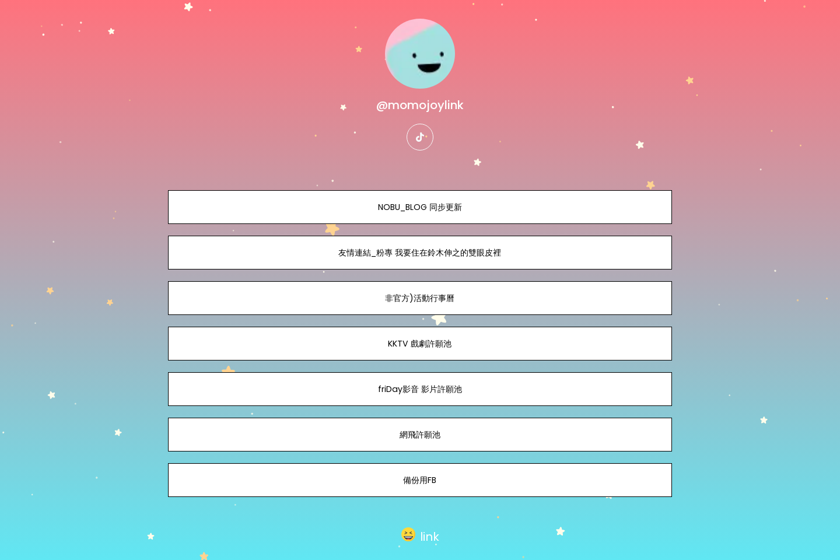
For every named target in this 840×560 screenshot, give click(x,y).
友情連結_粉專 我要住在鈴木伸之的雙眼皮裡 (419, 252)
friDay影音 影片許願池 (420, 389)
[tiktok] (420, 137)
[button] (420, 534)
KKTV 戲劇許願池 (420, 343)
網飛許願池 (420, 434)
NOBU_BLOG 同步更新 (420, 207)
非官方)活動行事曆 (419, 298)
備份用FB (419, 480)
